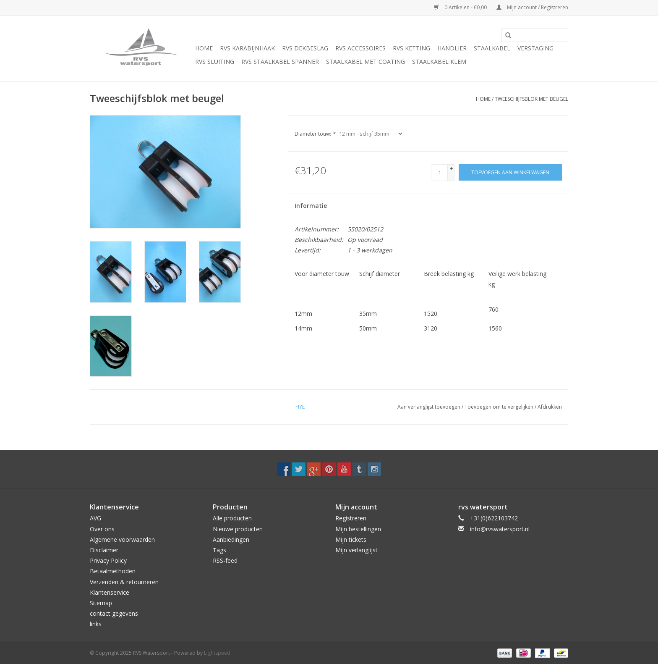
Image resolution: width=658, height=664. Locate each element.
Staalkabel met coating (365, 62)
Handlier (452, 48)
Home (204, 48)
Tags (219, 550)
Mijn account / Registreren (532, 7)
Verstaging (535, 48)
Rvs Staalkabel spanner (280, 62)
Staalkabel (492, 48)
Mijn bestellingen (358, 529)
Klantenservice (109, 592)
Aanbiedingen (231, 539)
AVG (95, 518)
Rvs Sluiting (214, 62)
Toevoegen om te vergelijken (500, 406)
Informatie (311, 206)
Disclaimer (104, 550)
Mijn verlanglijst (356, 550)
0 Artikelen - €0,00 (461, 7)
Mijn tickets (350, 539)
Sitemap (101, 603)
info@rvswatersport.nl (500, 529)
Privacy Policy (108, 560)
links (96, 624)
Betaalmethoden (113, 571)
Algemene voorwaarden (122, 539)
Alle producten (232, 518)
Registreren (350, 518)
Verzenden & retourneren (124, 582)
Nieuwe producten (238, 529)
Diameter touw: (315, 133)
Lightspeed (217, 652)
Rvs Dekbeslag (305, 48)
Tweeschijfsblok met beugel (531, 98)
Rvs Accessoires (360, 48)
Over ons (102, 529)
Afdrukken (550, 406)
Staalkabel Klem (439, 62)
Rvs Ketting (411, 48)
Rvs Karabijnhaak (247, 48)
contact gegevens (114, 613)
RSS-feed (225, 560)
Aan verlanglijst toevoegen (428, 406)
